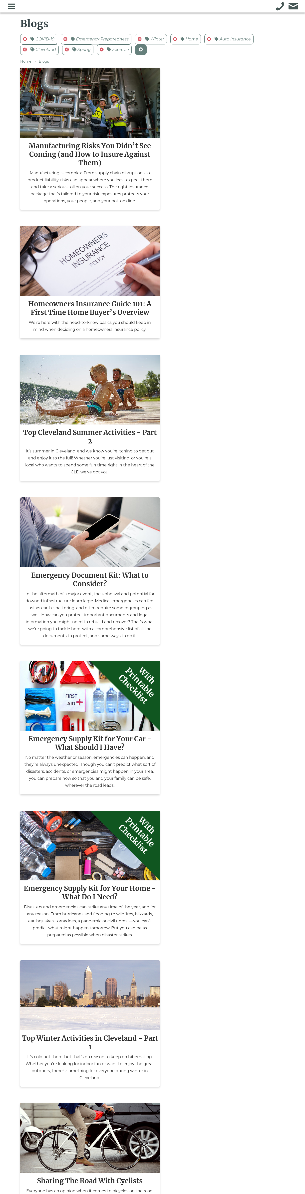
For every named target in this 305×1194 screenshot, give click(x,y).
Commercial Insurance (95, 1106)
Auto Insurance (229, 41)
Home (185, 41)
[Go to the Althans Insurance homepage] (146, 9)
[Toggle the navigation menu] (11, 7)
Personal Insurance (92, 1116)
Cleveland (39, 51)
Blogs (44, 63)
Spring (78, 51)
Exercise (114, 51)
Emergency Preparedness (96, 41)
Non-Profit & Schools (94, 1135)
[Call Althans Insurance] (280, 7)
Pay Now (182, 1093)
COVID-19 (38, 41)
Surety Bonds (87, 1125)
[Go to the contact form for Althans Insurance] (293, 7)
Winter (151, 41)
